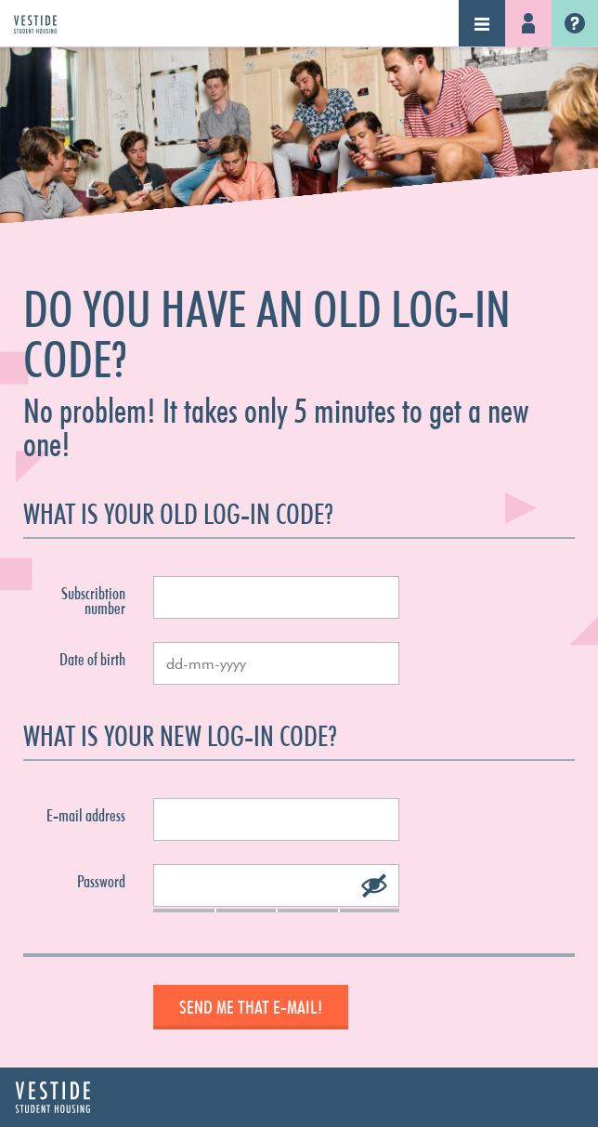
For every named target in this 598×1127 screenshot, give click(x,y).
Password (101, 881)
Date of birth (92, 659)
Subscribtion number (93, 601)
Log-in (528, 23)
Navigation (482, 23)
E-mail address (85, 815)
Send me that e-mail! (250, 1007)
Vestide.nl (575, 23)
